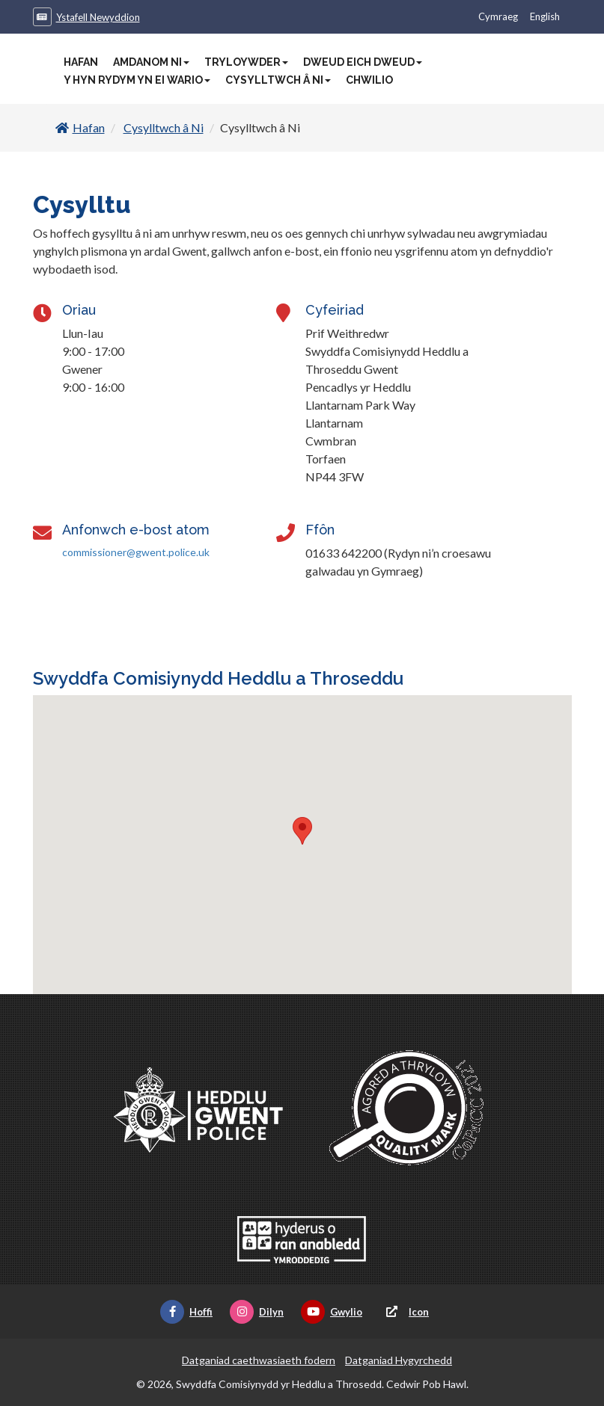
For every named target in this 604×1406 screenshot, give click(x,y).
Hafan (81, 62)
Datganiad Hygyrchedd (398, 1360)
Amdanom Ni (151, 62)
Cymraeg (498, 16)
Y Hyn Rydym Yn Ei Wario (137, 80)
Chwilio (369, 80)
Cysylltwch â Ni (278, 80)
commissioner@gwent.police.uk (136, 552)
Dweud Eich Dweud (362, 62)
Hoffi (186, 1312)
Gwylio (331, 1312)
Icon (404, 1312)
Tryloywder (246, 62)
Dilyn (257, 1312)
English (545, 16)
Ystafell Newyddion (98, 17)
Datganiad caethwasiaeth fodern (258, 1360)
